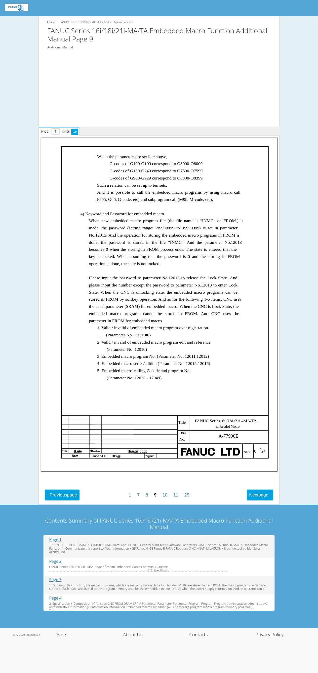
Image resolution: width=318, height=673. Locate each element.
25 (186, 495)
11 (175, 495)
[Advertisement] (161, 92)
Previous (63, 495)
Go (75, 132)
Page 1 (55, 539)
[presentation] (59, 131)
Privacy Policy (269, 634)
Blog (61, 634)
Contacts (198, 634)
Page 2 (55, 561)
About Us (133, 634)
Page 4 (55, 598)
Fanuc (51, 22)
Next (258, 495)
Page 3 (55, 579)
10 (164, 495)
